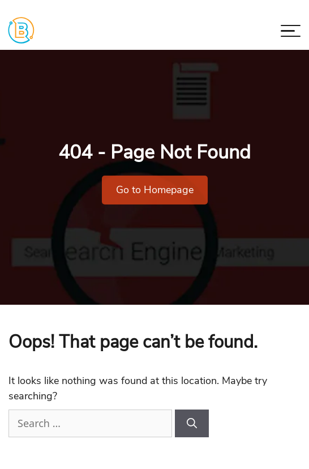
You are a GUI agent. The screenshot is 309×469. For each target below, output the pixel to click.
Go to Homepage (155, 190)
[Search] (192, 423)
